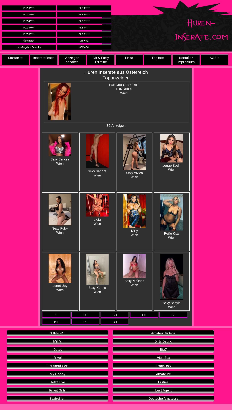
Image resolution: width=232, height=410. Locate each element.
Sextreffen (57, 398)
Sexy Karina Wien (97, 274)
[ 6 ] (56, 321)
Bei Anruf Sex (57, 366)
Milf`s (57, 341)
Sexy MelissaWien (134, 270)
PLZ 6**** (28, 27)
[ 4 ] (144, 314)
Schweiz (84, 40)
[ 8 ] (115, 321)
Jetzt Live (57, 382)
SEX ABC (84, 47)
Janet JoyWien (60, 273)
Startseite (15, 58)
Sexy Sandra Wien (60, 150)
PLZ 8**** (28, 34)
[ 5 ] (173, 314)
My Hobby (57, 374)
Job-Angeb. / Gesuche (29, 47)
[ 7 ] (85, 321)
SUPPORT (57, 333)
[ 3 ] (115, 314)
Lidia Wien (97, 210)
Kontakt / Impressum (186, 60)
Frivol (57, 358)
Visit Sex (163, 358)
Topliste (158, 58)
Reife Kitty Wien (171, 217)
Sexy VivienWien (134, 156)
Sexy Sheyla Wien (171, 281)
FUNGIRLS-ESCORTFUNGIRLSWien (124, 89)
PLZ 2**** (28, 14)
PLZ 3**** (84, 14)
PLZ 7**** (84, 27)
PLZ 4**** (28, 21)
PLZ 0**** (28, 8)
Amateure (163, 374)
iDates (57, 349)
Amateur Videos (163, 333)
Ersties (163, 382)
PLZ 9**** (84, 34)
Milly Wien (134, 215)
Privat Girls (57, 390)
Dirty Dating (163, 341)
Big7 (163, 349)
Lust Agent (163, 390)
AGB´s (214, 58)
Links (129, 58)
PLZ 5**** (84, 21)
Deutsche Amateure (163, 398)
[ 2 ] (85, 314)
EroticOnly (163, 366)
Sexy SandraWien (97, 155)
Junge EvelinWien (171, 153)
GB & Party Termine (100, 60)
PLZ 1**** (84, 8)
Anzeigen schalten (72, 60)
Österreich (28, 40)
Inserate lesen (43, 58)
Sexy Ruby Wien (60, 214)
